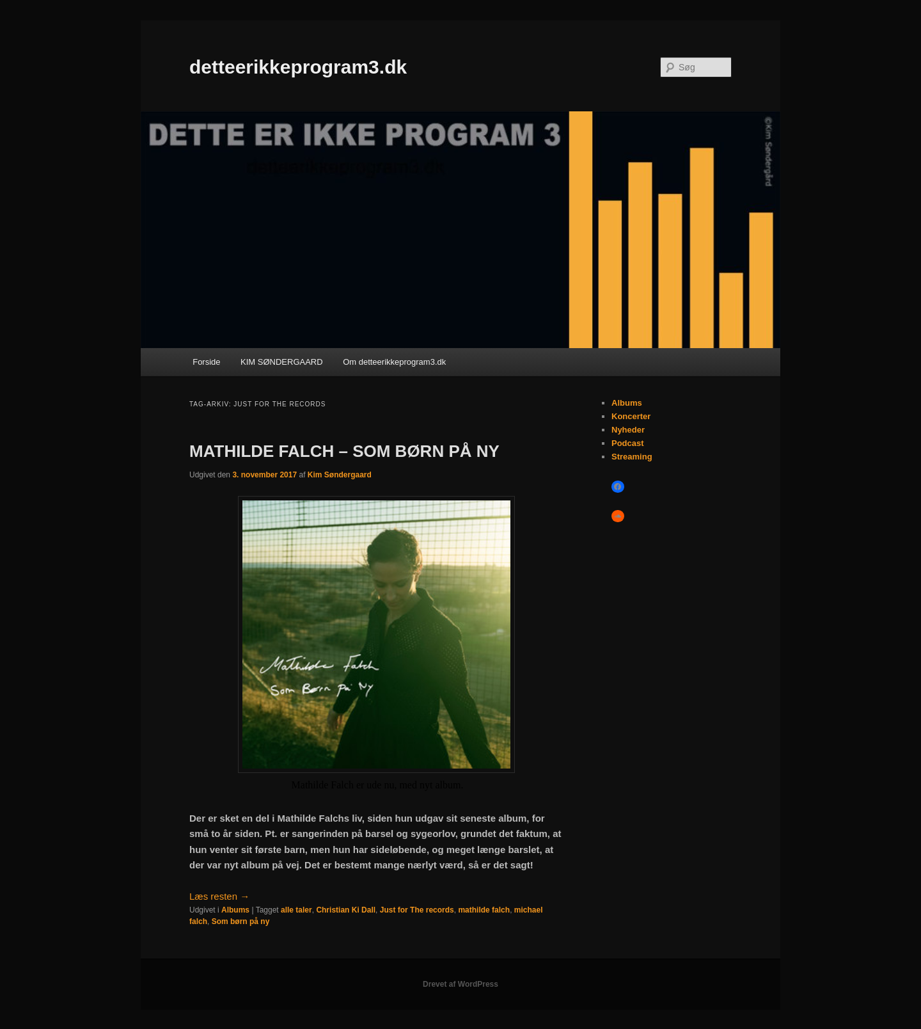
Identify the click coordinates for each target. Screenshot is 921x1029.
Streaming (631, 456)
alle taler (296, 909)
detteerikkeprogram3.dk (298, 66)
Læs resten (219, 896)
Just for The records (417, 909)
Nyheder (628, 430)
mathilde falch (484, 909)
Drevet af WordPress (460, 984)
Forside (206, 362)
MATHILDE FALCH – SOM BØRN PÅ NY (344, 451)
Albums (235, 909)
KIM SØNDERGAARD (281, 362)
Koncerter (630, 416)
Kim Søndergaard (340, 474)
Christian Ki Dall (345, 909)
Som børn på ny (241, 921)
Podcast (627, 443)
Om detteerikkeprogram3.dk (394, 362)
